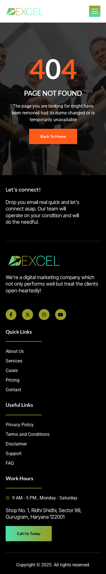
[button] (53, 513)
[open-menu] (94, 11)
